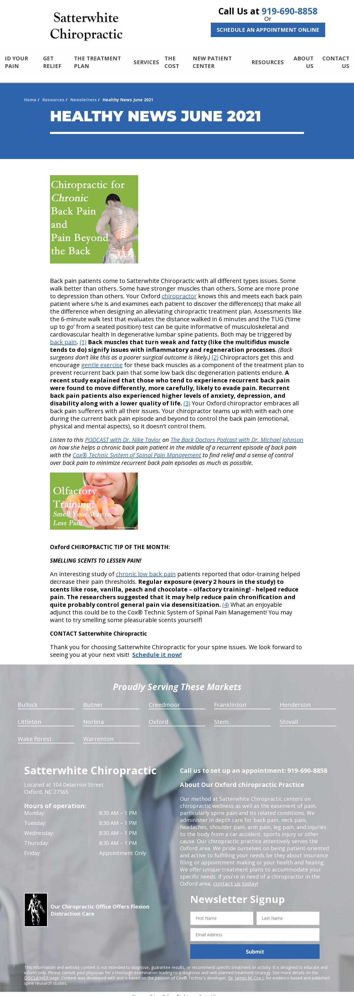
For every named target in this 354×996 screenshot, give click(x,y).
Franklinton (230, 700)
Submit (255, 946)
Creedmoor (164, 700)
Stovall (289, 717)
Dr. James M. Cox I (245, 973)
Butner (93, 700)
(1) (83, 337)
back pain (63, 337)
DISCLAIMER (36, 973)
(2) (215, 352)
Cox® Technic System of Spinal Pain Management (137, 450)
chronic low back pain (146, 569)
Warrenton (98, 734)
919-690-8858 (290, 11)
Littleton (29, 717)
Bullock (28, 700)
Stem (221, 717)
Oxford (158, 717)
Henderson (295, 700)
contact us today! (235, 878)
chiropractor (179, 291)
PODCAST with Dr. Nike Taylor (123, 435)
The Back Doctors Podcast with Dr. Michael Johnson (237, 435)
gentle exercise (102, 360)
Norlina (93, 717)
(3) (186, 398)
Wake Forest (35, 734)
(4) (225, 600)
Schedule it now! (157, 650)
